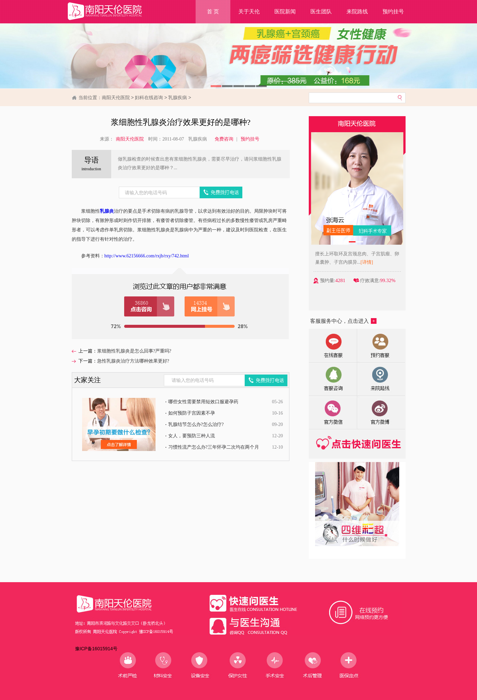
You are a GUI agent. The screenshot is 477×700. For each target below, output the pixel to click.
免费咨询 (224, 139)
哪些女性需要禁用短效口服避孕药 (203, 401)
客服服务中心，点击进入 (343, 321)
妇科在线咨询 (149, 97)
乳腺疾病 (177, 97)
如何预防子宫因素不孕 (191, 413)
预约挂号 (393, 11)
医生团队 (321, 11)
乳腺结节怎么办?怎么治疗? (196, 424)
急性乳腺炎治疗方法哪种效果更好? (133, 361)
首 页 (213, 11)
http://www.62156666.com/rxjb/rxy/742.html (146, 255)
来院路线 (357, 11)
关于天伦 (249, 11)
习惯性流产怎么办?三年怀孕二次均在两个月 (213, 447)
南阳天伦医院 (116, 97)
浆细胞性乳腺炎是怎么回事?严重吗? (134, 351)
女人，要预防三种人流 (191, 435)
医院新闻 (285, 11)
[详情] (370, 262)
